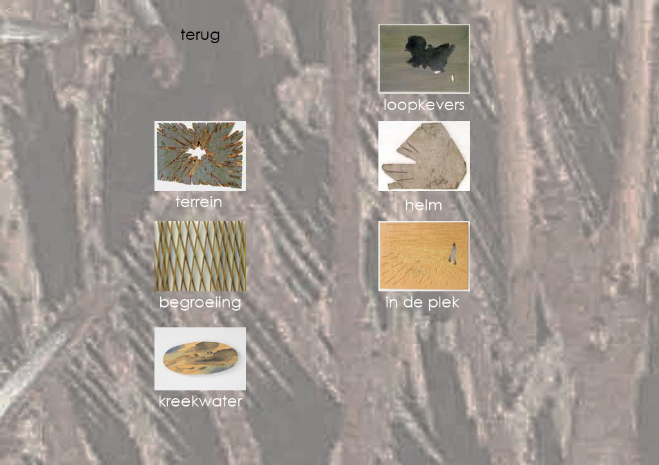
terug (200, 33)
